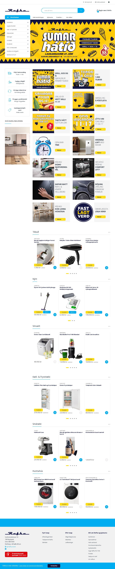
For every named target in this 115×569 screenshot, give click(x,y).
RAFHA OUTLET (11, 55)
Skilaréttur (68, 539)
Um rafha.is (91, 559)
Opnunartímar (92, 539)
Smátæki (9, 40)
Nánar (59, 86)
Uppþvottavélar (11, 26)
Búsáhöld (9, 44)
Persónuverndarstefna (94, 545)
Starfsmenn (91, 537)
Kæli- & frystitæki (12, 29)
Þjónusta (50, 17)
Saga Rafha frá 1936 (94, 551)
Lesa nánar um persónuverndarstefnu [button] (31, 565)
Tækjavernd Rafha (47, 539)
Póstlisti (90, 553)
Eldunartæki (10, 33)
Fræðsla (59, 17)
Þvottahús (10, 22)
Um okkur (69, 17)
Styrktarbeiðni (92, 548)
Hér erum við (87, 2)
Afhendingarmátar (47, 537)
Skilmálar (44, 542)
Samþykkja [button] (54, 565)
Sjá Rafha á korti (10, 547)
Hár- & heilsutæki (12, 47)
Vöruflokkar (13, 17)
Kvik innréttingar (38, 17)
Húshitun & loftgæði (12, 51)
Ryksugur (9, 37)
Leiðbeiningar (69, 542)
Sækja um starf (92, 556)
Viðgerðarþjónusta (70, 537)
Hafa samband (100, 2)
